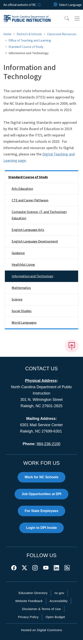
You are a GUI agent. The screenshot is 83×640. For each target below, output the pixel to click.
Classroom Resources (61, 34)
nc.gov (59, 593)
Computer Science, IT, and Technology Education (39, 215)
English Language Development (35, 241)
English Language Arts (28, 230)
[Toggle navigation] (77, 18)
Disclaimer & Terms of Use (41, 609)
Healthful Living (23, 264)
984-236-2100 (48, 444)
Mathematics (21, 288)
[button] (64, 18)
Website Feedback (29, 601)
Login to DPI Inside (41, 528)
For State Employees (41, 511)
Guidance (18, 253)
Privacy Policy (28, 617)
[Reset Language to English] (55, 5)
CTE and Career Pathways (30, 200)
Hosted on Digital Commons (41, 630)
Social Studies (22, 311)
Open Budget (55, 617)
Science (17, 299)
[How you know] (39, 5)
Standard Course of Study (25, 46)
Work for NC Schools (41, 477)
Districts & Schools (29, 34)
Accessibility (59, 601)
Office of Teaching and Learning (29, 40)
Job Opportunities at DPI (41, 494)
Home (7, 34)
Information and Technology (32, 276)
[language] (70, 5)
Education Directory (33, 593)
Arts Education (22, 188)
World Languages (24, 322)
